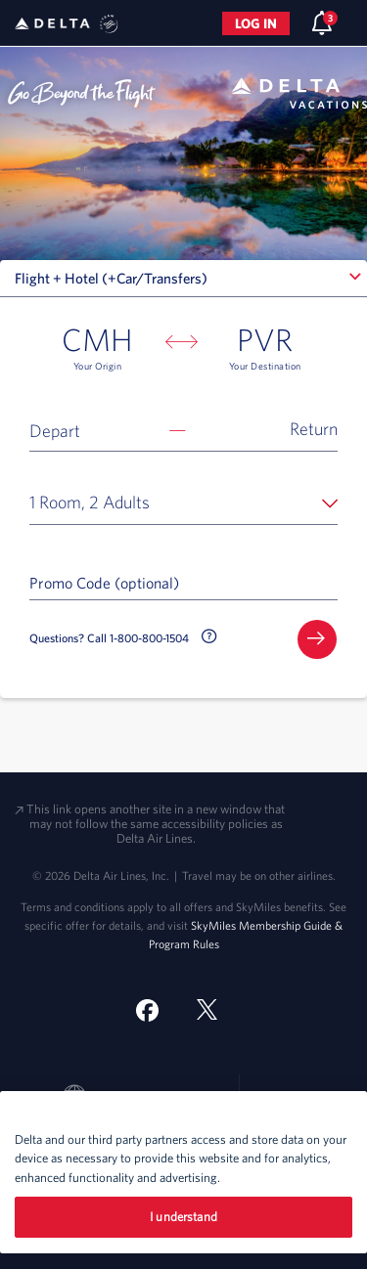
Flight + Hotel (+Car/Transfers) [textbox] (111, 278)
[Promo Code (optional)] (183, 581)
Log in (256, 23)
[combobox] (183, 278)
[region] (183, 1172)
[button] (183, 429)
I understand (183, 1216)
